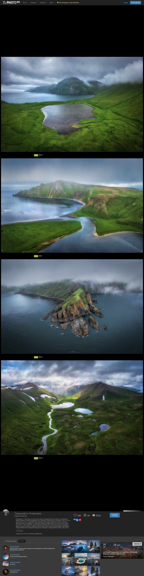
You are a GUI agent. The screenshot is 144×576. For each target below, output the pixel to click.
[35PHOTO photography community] (11, 2)
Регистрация (135, 2)
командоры (20, 530)
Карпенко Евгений (15, 562)
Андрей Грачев (20, 516)
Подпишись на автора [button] (114, 515)
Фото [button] (25, 2)
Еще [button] (52, 2)
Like (36, 155)
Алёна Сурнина (14, 546)
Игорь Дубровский (15, 570)
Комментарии (10, 541)
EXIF (22, 541)
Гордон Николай (14, 554)
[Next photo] (142, 250)
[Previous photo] (2, 250)
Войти (126, 2)
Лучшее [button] (43, 2)
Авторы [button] (34, 2)
